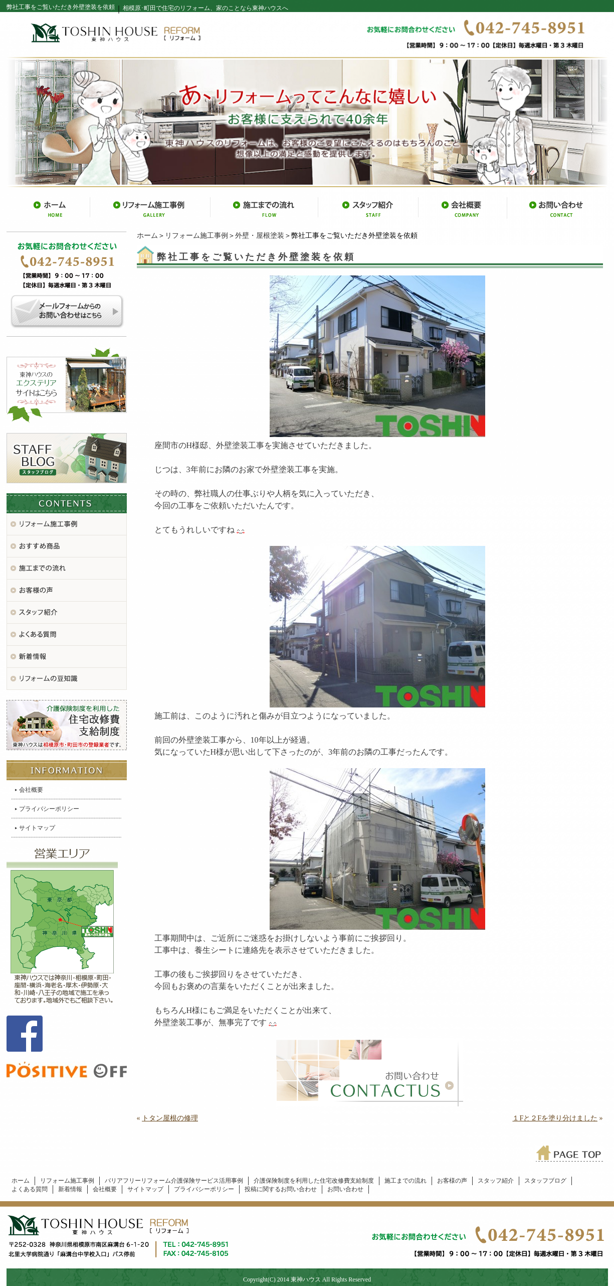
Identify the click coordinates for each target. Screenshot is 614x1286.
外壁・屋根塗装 (259, 235)
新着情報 (70, 1189)
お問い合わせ (345, 1189)
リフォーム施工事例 (196, 235)
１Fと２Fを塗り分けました (554, 1118)
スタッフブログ (545, 1180)
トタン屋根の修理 (170, 1118)
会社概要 (31, 789)
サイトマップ (37, 827)
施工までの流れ (405, 1180)
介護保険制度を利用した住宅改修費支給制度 (314, 1180)
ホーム (147, 235)
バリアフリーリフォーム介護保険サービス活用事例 (174, 1180)
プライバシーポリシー (49, 808)
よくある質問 (30, 1189)
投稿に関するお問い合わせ (281, 1189)
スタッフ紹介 (496, 1180)
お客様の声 (452, 1180)
